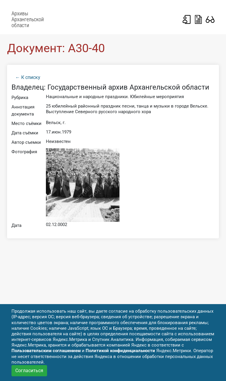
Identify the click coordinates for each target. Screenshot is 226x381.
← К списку (27, 77)
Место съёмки (26, 123)
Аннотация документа (22, 110)
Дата (16, 225)
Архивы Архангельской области (27, 19)
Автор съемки (26, 142)
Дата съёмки (24, 133)
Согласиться (29, 370)
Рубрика (19, 97)
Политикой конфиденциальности (120, 350)
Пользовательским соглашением (46, 350)
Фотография (24, 151)
